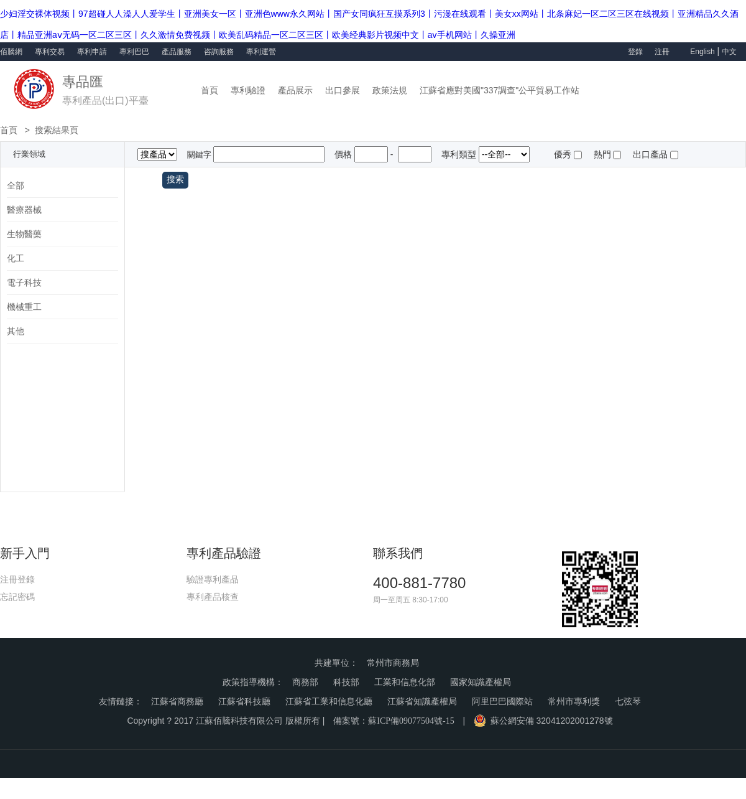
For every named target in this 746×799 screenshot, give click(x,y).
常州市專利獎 (574, 701)
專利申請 (92, 51)
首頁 (209, 90)
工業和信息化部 (404, 682)
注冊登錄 (17, 579)
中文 (729, 51)
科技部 (346, 682)
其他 (15, 331)
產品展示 (295, 90)
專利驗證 (248, 90)
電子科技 (24, 282)
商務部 (305, 682)
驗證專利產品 (212, 579)
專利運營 (261, 51)
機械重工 (24, 307)
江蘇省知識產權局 (422, 701)
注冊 (663, 51)
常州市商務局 (393, 663)
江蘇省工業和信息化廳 (328, 701)
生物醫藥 (24, 234)
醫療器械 (24, 210)
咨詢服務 (219, 51)
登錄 (635, 51)
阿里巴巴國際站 (502, 701)
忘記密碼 (17, 597)
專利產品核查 (212, 597)
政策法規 (389, 90)
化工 (15, 258)
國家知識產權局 (480, 682)
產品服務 (176, 51)
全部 (15, 185)
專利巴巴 (134, 51)
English (702, 51)
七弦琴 (628, 701)
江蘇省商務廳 (177, 701)
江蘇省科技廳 (244, 701)
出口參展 (342, 90)
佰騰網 (11, 51)
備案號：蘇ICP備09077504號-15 (393, 721)
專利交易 (50, 51)
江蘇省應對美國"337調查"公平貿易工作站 (499, 90)
